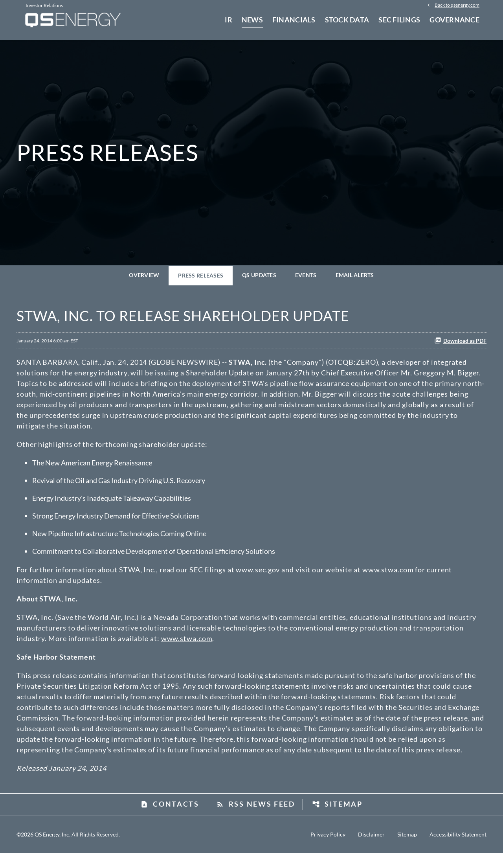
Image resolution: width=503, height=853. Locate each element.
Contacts (169, 804)
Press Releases (200, 275)
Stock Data (347, 19)
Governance (454, 19)
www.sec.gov (258, 569)
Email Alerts (355, 275)
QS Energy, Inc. (52, 834)
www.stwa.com (388, 569)
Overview (144, 275)
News (252, 19)
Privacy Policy (327, 834)
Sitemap (337, 804)
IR (228, 19)
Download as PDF (460, 340)
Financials (294, 19)
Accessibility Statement (458, 834)
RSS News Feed (255, 804)
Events (306, 275)
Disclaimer (371, 834)
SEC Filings (399, 19)
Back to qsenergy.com (457, 4)
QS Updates (259, 275)
